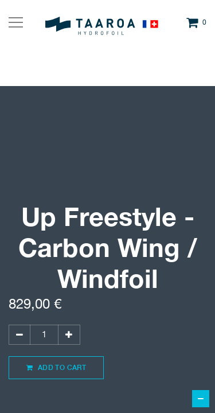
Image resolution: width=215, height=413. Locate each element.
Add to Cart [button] (56, 367)
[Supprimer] (19, 335)
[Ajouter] (69, 335)
